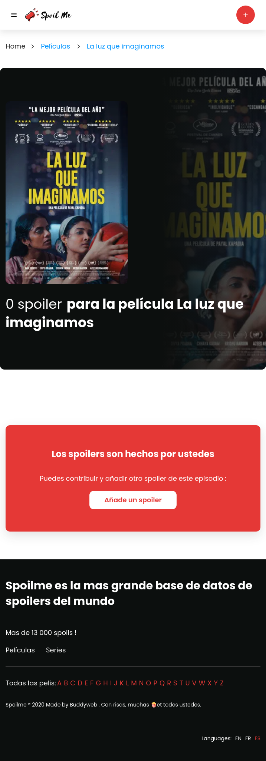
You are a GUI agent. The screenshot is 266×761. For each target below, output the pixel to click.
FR (248, 738)
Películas (20, 650)
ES (257, 738)
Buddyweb (83, 704)
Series (56, 650)
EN (238, 738)
